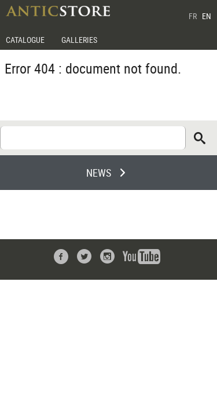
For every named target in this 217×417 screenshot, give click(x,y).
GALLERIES (79, 39)
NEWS (98, 173)
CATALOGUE (25, 39)
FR (193, 15)
